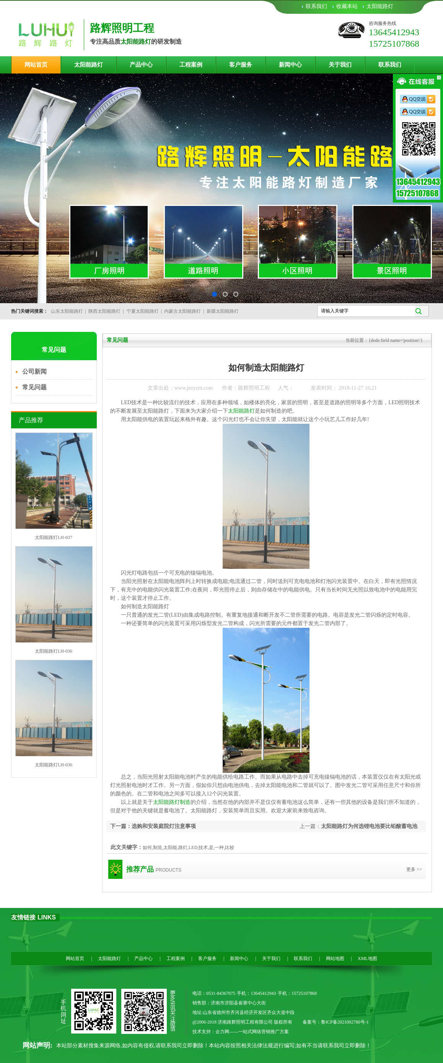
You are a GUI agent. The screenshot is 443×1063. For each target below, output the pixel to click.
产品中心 (141, 65)
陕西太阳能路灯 (104, 311)
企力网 (222, 1031)
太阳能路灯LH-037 (53, 537)
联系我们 (316, 6)
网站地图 (335, 958)
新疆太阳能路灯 (223, 311)
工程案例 (190, 65)
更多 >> (414, 869)
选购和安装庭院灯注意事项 (164, 826)
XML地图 (367, 958)
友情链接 (23, 917)
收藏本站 (347, 6)
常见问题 (34, 387)
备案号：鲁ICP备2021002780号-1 (336, 1022)
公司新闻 (34, 371)
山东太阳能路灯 (67, 311)
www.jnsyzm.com (193, 388)
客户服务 (240, 65)
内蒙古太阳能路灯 (182, 311)
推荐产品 (140, 869)
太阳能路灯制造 (172, 802)
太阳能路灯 (379, 6)
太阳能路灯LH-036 (53, 651)
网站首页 (35, 65)
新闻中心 (290, 65)
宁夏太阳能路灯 (143, 311)
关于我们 (340, 65)
